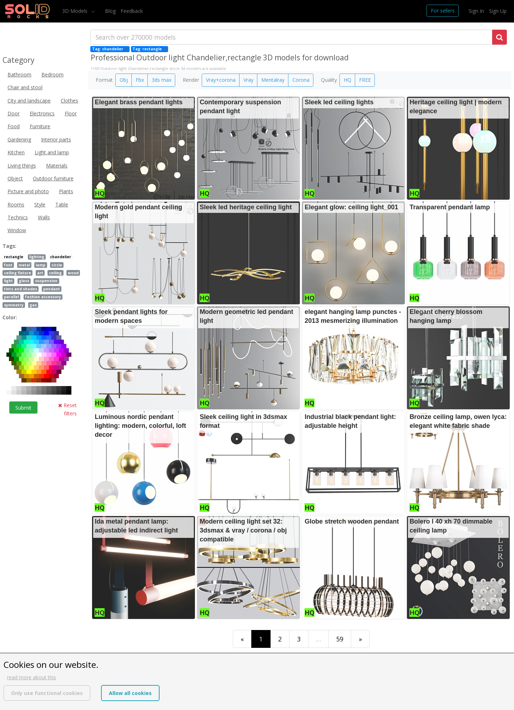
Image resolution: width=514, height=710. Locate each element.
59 (339, 639)
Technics (17, 217)
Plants (66, 191)
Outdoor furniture (53, 178)
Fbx (140, 79)
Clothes (69, 100)
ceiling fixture (17, 272)
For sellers (443, 10)
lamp (40, 265)
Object (15, 178)
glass (24, 280)
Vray (248, 79)
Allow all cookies (130, 693)
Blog (110, 11)
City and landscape (29, 100)
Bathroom (19, 74)
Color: (9, 317)
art (40, 272)
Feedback (132, 11)
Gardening (19, 139)
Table (61, 204)
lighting (36, 256)
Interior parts (56, 139)
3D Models (75, 11)
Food (13, 126)
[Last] (360, 639)
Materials (56, 165)
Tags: (9, 245)
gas (33, 305)
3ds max (161, 79)
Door (13, 113)
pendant (51, 288)
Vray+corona (221, 79)
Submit (23, 407)
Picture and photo (28, 191)
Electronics (42, 113)
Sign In (476, 11)
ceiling (55, 272)
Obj (124, 79)
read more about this (31, 677)
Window (16, 230)
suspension (46, 280)
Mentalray (272, 79)
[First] (242, 639)
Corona (300, 79)
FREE (365, 79)
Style (39, 204)
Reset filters (67, 409)
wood (73, 272)
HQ (347, 79)
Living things (21, 165)
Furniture (40, 126)
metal (24, 265)
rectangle (13, 256)
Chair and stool (24, 87)
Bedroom (52, 74)
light (8, 280)
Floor (71, 113)
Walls (44, 217)
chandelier (60, 256)
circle (56, 265)
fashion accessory (43, 296)
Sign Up (498, 11)
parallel (11, 296)
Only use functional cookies (47, 693)
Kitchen (16, 152)
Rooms (15, 204)
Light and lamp (52, 152)
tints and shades (20, 288)
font (8, 265)
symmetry (14, 305)
